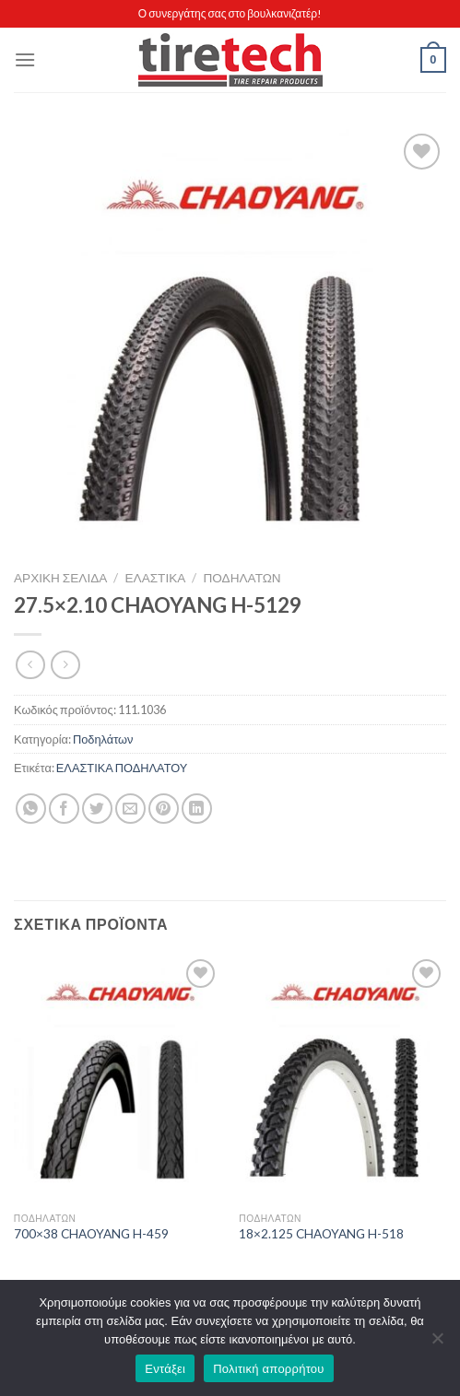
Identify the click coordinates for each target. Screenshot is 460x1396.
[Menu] (25, 59)
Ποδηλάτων (242, 577)
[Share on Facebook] (64, 808)
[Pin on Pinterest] (163, 808)
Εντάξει (165, 1369)
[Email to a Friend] (130, 808)
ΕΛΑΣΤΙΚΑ (155, 577)
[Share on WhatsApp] (31, 808)
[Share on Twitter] (97, 808)
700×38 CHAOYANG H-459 (91, 1233)
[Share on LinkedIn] (197, 808)
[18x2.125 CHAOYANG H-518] (342, 1079)
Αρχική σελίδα (60, 577)
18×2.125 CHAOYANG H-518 (321, 1233)
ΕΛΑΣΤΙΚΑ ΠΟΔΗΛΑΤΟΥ (121, 767)
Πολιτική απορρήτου (268, 1369)
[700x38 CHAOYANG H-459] (117, 1079)
